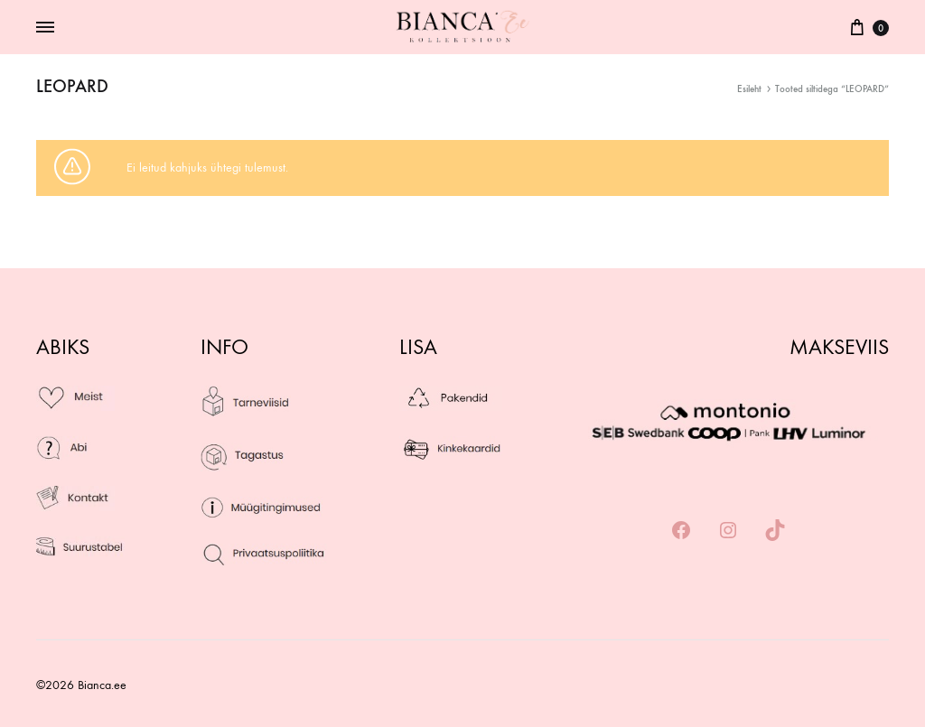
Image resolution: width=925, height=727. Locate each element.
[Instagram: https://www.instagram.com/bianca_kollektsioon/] (728, 531)
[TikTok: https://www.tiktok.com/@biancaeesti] (775, 531)
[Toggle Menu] (45, 28)
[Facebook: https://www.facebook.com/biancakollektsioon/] (681, 531)
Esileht (749, 89)
